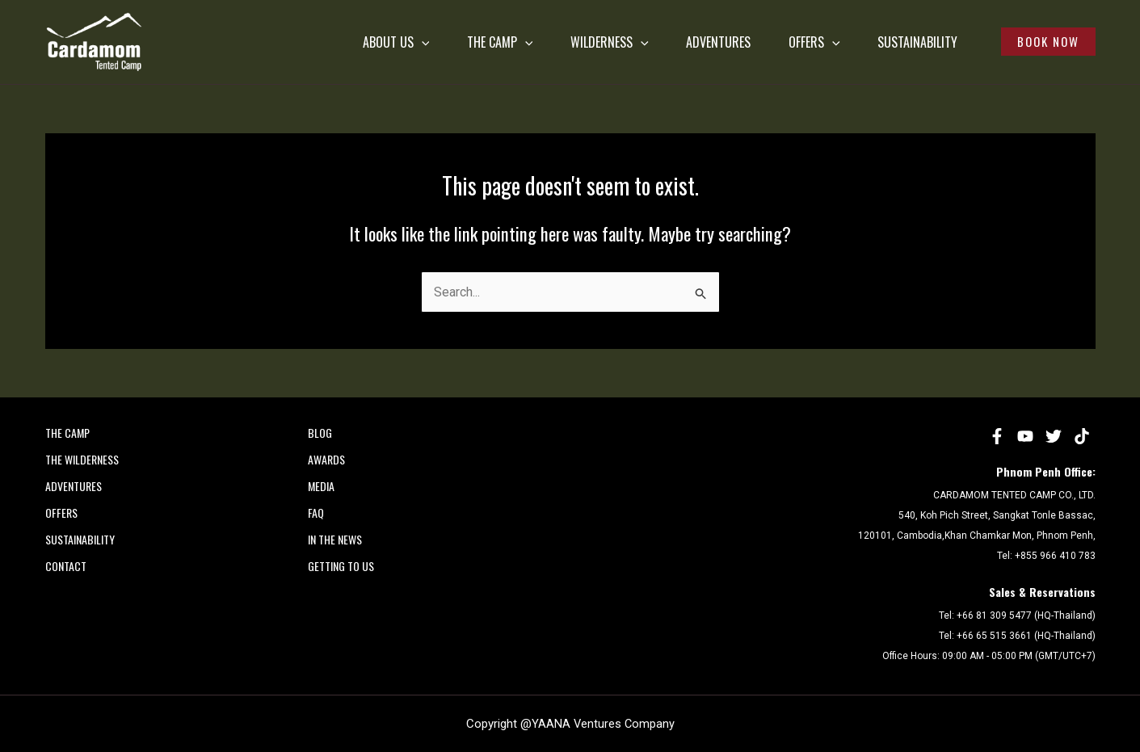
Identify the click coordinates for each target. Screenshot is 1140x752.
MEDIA (321, 485)
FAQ (316, 512)
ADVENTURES (675, 42)
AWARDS (326, 459)
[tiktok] (1082, 436)
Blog (320, 432)
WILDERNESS (555, 42)
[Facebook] (997, 436)
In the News (335, 539)
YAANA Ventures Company (603, 723)
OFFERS (782, 42)
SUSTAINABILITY (896, 42)
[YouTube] (1025, 436)
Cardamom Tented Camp (49, 71)
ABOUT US (320, 42)
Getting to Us (341, 565)
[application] (346, 42)
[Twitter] (1053, 436)
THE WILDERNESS (82, 459)
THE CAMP (435, 42)
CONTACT (65, 565)
